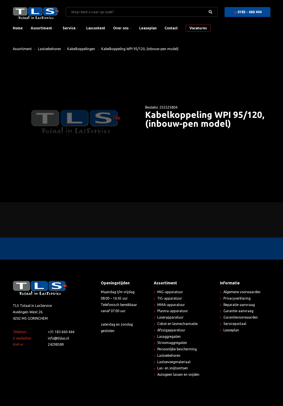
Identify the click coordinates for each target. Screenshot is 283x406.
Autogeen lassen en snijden (179, 374)
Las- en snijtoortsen (173, 368)
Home (18, 28)
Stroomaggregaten (172, 343)
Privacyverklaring (237, 298)
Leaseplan (148, 28)
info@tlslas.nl (59, 338)
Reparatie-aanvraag (239, 305)
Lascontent (95, 28)
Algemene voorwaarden (242, 292)
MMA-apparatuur (171, 305)
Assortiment (41, 28)
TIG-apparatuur (169, 298)
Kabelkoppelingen (83, 49)
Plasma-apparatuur (172, 311)
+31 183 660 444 (61, 332)
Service (69, 28)
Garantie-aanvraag (238, 311)
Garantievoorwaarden (241, 317)
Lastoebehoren (51, 49)
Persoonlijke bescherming (177, 349)
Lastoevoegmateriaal (174, 362)
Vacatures (198, 28)
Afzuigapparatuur (171, 330)
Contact (171, 28)
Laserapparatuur (170, 317)
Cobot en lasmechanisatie (178, 324)
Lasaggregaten (169, 336)
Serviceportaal (234, 324)
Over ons (121, 28)
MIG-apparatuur (170, 292)
